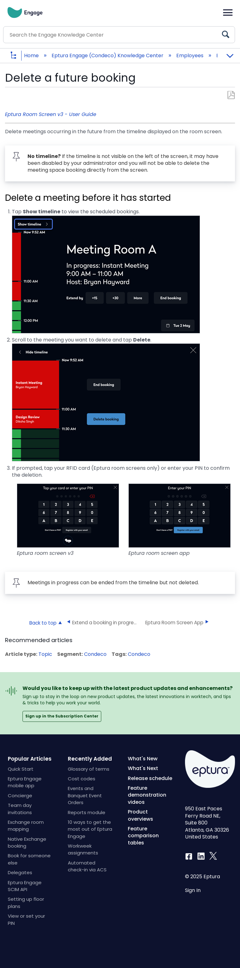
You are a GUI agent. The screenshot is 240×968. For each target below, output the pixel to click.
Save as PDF (231, 95)
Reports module (86, 812)
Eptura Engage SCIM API (25, 886)
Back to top (43, 623)
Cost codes (81, 778)
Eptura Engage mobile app (25, 782)
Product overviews (140, 815)
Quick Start (20, 769)
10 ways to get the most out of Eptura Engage (90, 829)
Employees (190, 55)
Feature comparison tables (143, 835)
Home (32, 55)
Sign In (193, 890)
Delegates (20, 872)
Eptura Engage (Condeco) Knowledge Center (108, 55)
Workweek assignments (83, 849)
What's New (143, 758)
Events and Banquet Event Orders (85, 795)
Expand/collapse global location (229, 53)
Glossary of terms (88, 769)
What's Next (143, 768)
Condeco (95, 654)
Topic (45, 654)
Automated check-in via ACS (87, 866)
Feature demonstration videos (147, 795)
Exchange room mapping (26, 825)
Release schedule (150, 778)
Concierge (20, 795)
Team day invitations (20, 808)
